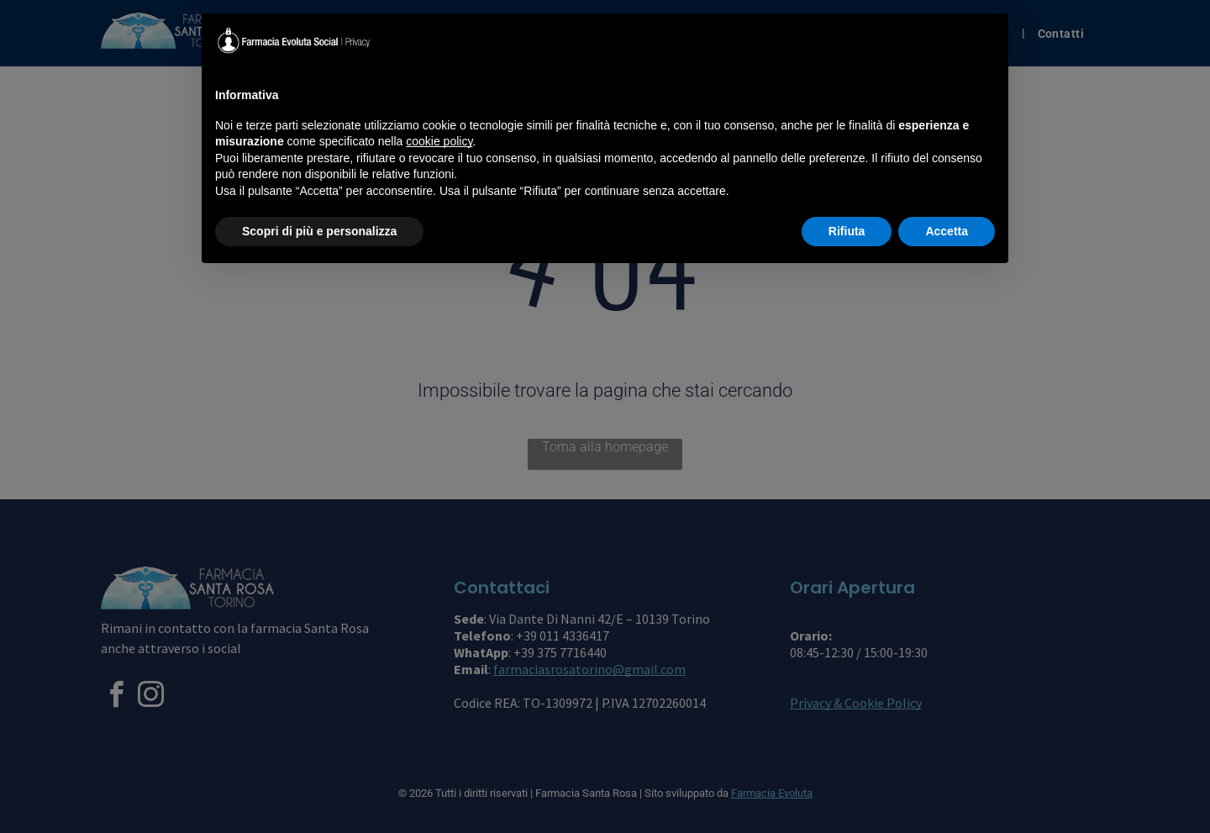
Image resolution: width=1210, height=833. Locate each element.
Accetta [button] (946, 231)
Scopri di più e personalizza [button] (319, 231)
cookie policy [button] (439, 141)
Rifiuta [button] (847, 231)
